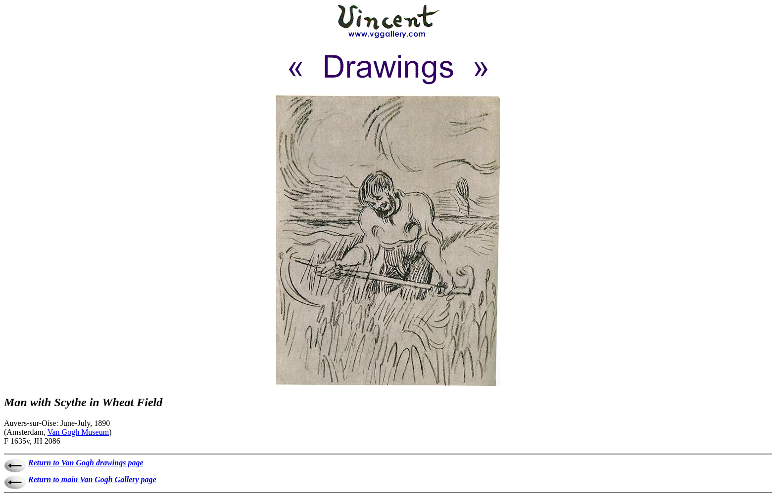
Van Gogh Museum (78, 432)
